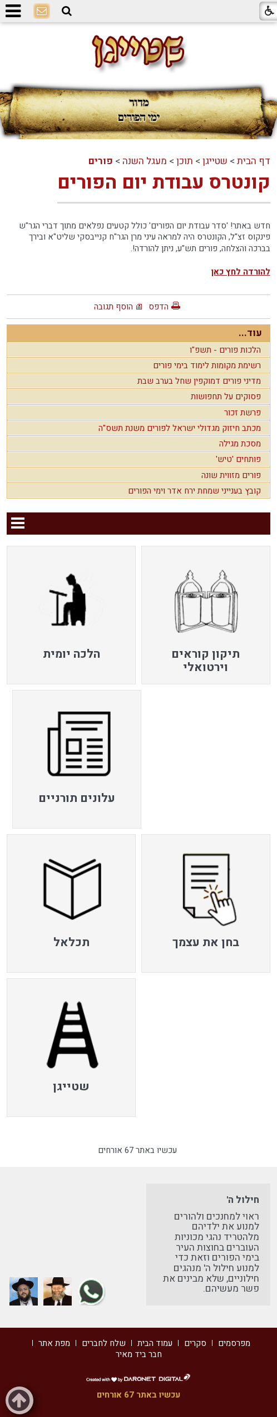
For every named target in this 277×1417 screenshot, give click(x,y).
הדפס (159, 307)
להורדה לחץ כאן (240, 272)
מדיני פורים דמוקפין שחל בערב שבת (199, 381)
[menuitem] (205, 615)
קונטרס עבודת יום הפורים (163, 182)
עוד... (250, 333)
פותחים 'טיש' (238, 459)
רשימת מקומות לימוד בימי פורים (207, 365)
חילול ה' (242, 1200)
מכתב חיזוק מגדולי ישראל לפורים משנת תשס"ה (179, 428)
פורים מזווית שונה (231, 475)
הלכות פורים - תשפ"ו (225, 350)
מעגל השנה (144, 161)
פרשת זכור (242, 413)
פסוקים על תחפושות (226, 396)
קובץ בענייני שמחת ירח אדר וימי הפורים (194, 491)
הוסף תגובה (113, 307)
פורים (100, 161)
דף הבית (253, 161)
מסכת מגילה (240, 444)
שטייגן (214, 161)
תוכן (184, 161)
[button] (67, 11)
